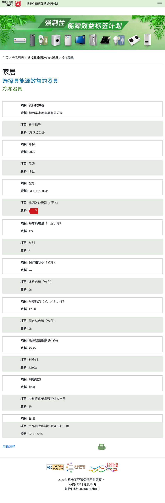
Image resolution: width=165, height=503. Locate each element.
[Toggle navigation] (160, 3)
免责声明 (90, 484)
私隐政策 (75, 484)
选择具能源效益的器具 (42, 57)
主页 (5, 57)
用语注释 (9, 446)
